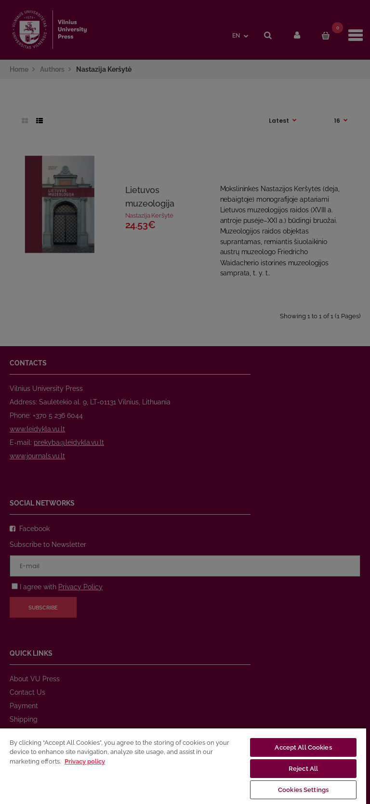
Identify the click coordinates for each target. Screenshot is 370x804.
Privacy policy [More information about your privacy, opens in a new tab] (85, 761)
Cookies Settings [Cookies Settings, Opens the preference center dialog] (303, 789)
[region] (183, 765)
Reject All (303, 768)
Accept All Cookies (303, 747)
